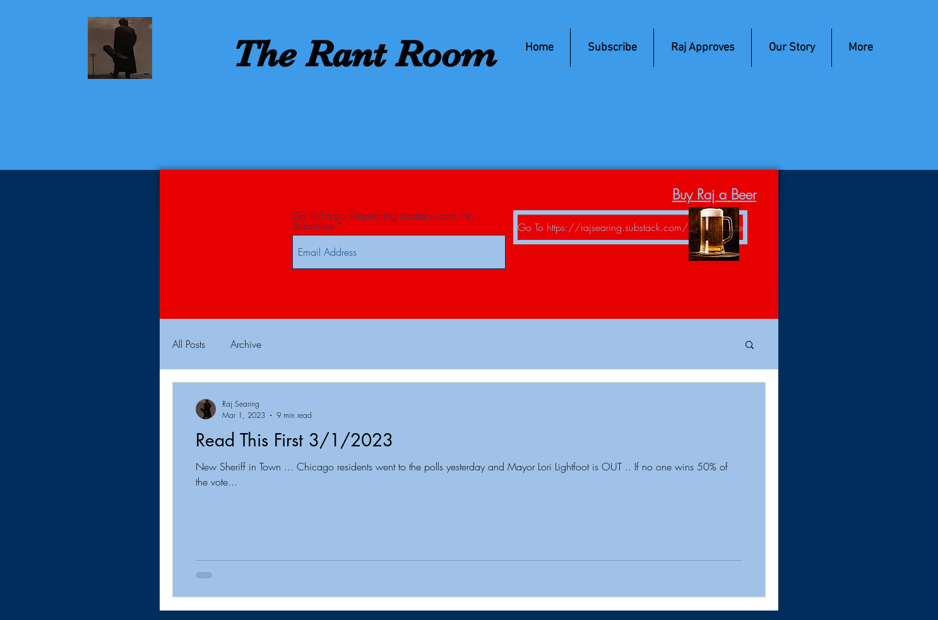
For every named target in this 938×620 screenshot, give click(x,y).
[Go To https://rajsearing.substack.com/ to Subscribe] (630, 227)
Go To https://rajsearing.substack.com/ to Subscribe (382, 220)
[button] (750, 345)
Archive (245, 344)
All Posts (188, 344)
